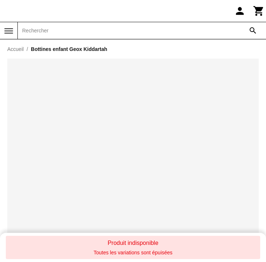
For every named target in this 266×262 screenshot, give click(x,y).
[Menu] (8, 31)
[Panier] (259, 11)
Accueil (15, 49)
